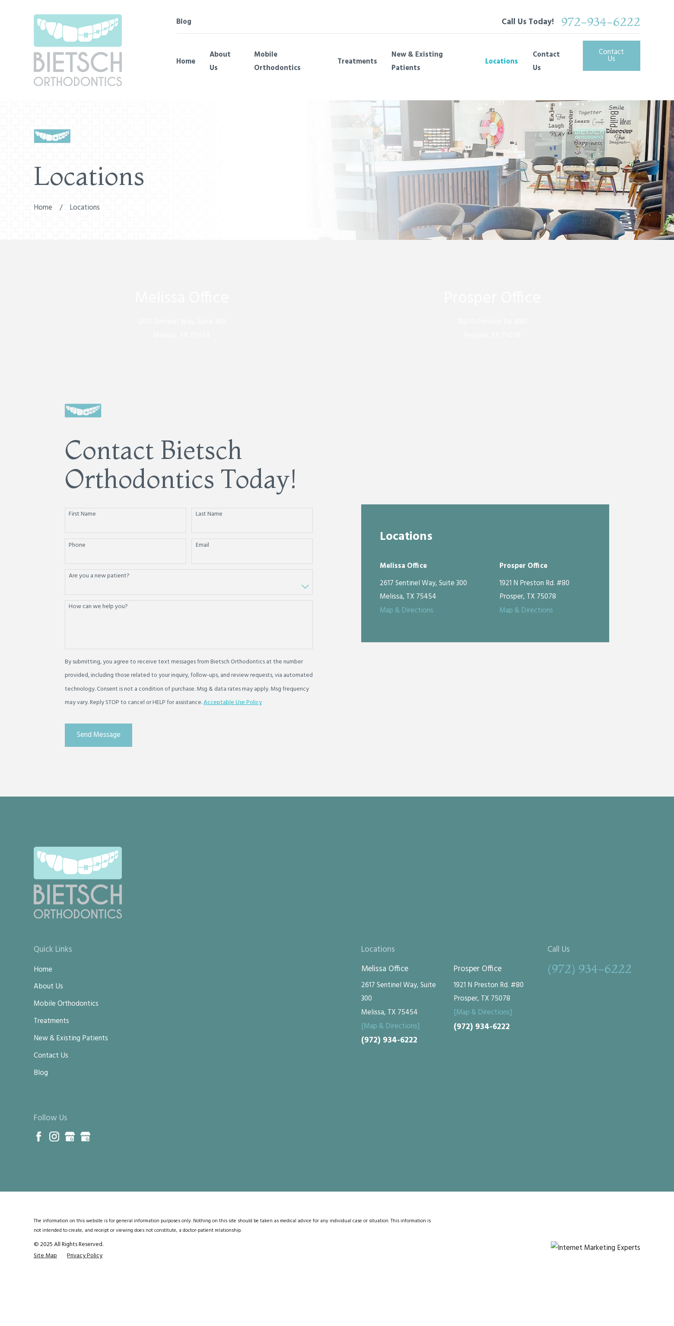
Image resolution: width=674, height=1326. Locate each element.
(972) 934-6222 (389, 1080)
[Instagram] (54, 1175)
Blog (183, 22)
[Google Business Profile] (70, 1175)
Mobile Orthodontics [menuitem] (277, 61)
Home (43, 1008)
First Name (82, 534)
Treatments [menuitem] (357, 61)
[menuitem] (45, 1295)
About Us (48, 1026)
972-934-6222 (600, 22)
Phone (77, 565)
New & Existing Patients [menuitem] (417, 61)
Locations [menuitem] (501, 61)
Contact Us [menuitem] (546, 61)
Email (202, 565)
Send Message (99, 754)
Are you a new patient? (99, 595)
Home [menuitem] (185, 61)
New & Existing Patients (71, 1078)
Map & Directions (406, 506)
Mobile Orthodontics (66, 1043)
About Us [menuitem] (220, 61)
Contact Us (611, 55)
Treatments (51, 1060)
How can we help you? (98, 627)
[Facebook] (39, 1175)
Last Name (209, 534)
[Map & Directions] (390, 1065)
